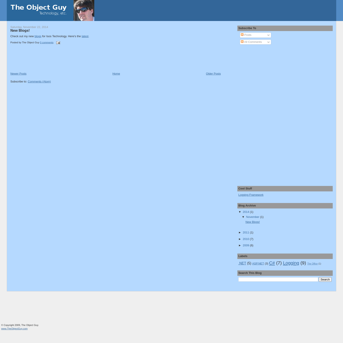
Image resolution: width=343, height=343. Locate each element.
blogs (38, 36)
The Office (312, 263)
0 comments (47, 42)
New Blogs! (20, 30)
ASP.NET (258, 263)
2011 (246, 232)
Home (116, 73)
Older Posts (213, 73)
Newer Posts (18, 73)
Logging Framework (251, 194)
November (253, 217)
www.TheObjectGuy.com (14, 328)
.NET (242, 263)
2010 (246, 239)
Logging (291, 262)
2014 (246, 212)
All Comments (251, 42)
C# (272, 262)
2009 (246, 245)
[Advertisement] (61, 61)
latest (85, 36)
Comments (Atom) (39, 81)
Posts (246, 35)
